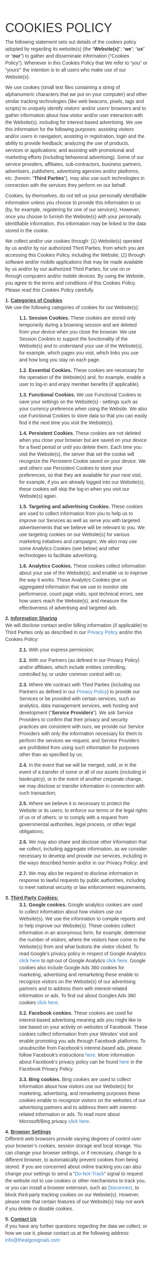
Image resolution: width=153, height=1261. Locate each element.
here (90, 1055)
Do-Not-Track (89, 1173)
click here (29, 960)
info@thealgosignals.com (32, 1240)
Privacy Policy (102, 632)
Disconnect (120, 1187)
